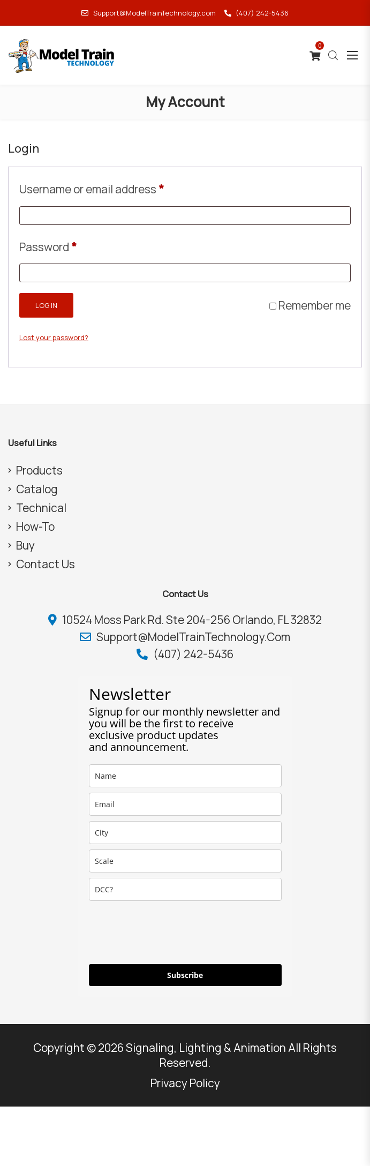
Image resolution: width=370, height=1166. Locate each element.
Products (39, 470)
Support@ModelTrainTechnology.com (148, 13)
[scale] (185, 860)
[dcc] (185, 889)
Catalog (37, 489)
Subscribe (185, 975)
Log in (46, 305)
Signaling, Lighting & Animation (206, 1047)
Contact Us (45, 564)
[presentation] (170, 932)
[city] (185, 832)
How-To (35, 526)
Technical (41, 507)
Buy (25, 545)
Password (48, 245)
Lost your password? (53, 337)
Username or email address (91, 187)
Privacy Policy (185, 1082)
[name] (185, 775)
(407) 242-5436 (256, 13)
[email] (185, 804)
